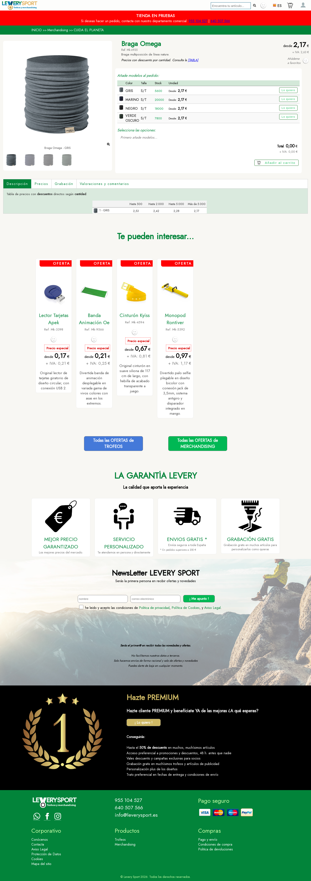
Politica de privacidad (154, 607)
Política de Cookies (186, 607)
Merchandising (57, 30)
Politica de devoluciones (215, 849)
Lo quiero (288, 90)
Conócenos (39, 839)
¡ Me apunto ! (199, 598)
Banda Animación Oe (94, 319)
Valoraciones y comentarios (104, 183)
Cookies (37, 859)
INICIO (36, 30)
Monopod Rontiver (175, 319)
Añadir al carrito (280, 163)
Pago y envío (207, 839)
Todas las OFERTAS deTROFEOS (113, 443)
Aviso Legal (212, 607)
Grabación (64, 183)
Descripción (17, 183)
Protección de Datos (46, 854)
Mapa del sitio (41, 863)
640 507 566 (220, 21)
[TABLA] (193, 60)
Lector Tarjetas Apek (53, 319)
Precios (41, 183)
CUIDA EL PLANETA (89, 30)
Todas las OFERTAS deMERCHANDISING (197, 443)
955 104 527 (198, 21)
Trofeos (120, 839)
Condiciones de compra (215, 844)
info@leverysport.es (136, 815)
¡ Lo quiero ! (143, 722)
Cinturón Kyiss (135, 315)
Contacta (37, 844)
